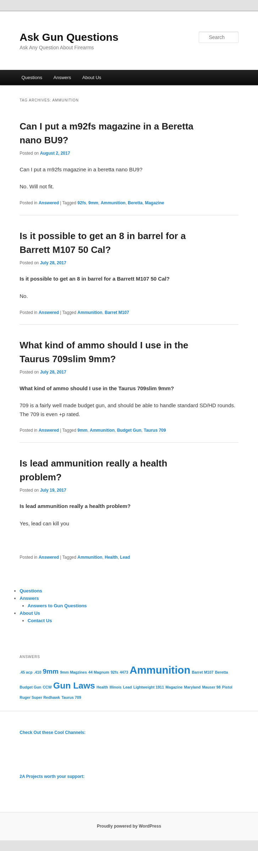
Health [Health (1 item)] (102, 687)
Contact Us (40, 620)
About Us (91, 77)
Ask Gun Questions (69, 37)
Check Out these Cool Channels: (53, 732)
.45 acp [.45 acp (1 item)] (26, 672)
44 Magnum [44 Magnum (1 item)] (98, 672)
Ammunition (113, 202)
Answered (49, 202)
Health (111, 557)
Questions (31, 77)
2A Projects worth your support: (52, 776)
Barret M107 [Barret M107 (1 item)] (203, 672)
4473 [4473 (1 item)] (124, 672)
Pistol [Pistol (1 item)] (227, 687)
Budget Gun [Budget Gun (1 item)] (30, 687)
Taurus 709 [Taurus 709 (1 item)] (71, 697)
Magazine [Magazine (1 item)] (173, 687)
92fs (81, 202)
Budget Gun (129, 430)
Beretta (135, 202)
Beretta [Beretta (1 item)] (221, 672)
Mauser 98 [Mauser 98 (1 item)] (211, 687)
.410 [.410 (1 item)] (38, 672)
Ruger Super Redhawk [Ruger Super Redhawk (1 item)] (40, 697)
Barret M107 (117, 312)
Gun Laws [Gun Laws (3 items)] (74, 685)
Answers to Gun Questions (57, 605)
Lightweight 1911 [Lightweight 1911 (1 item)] (148, 687)
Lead (125, 557)
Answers (62, 77)
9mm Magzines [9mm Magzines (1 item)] (73, 672)
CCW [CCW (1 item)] (47, 687)
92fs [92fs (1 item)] (114, 672)
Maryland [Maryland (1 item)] (192, 687)
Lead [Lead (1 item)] (127, 687)
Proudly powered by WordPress (129, 826)
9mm (93, 202)
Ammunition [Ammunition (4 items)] (160, 670)
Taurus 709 (155, 430)
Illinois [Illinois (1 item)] (116, 687)
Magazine (154, 202)
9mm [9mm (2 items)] (50, 671)
